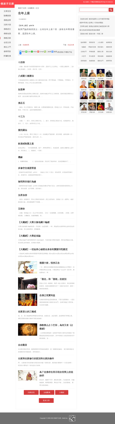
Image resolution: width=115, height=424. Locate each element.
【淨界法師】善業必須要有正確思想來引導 (94, 26)
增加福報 (100, 56)
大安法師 (101, 108)
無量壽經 (92, 60)
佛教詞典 (7, 38)
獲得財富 (92, 42)
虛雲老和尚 (84, 96)
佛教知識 (7, 33)
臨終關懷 (84, 42)
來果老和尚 (92, 96)
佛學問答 (7, 51)
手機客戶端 (68, 52)
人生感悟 (100, 42)
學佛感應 (92, 51)
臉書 (54, 52)
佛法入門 (7, 47)
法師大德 (7, 25)
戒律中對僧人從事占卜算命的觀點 (91, 23)
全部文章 (7, 42)
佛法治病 (109, 51)
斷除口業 (100, 51)
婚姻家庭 (109, 56)
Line (28, 52)
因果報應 (84, 60)
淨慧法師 (84, 74)
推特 (22, 52)
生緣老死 (26, 45)
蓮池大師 (92, 85)
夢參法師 (92, 108)
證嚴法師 (109, 96)
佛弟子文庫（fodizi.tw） (61, 418)
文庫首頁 (7, 11)
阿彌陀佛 (7, 56)
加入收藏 (86, 2)
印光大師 (109, 74)
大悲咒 (84, 56)
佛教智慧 (109, 47)
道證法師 (101, 96)
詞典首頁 (31, 392)
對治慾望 (92, 56)
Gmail (40, 52)
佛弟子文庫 (22, 8)
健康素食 (109, 42)
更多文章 (46, 400)
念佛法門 (84, 51)
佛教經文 (7, 29)
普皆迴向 (100, 47)
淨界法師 (92, 74)
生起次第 (71, 45)
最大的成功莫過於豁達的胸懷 (90, 30)
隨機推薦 (7, 16)
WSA (34, 52)
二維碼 (47, 52)
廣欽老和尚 (109, 85)
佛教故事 (7, 20)
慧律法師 (84, 85)
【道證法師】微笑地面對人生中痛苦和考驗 (94, 19)
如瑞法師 (109, 108)
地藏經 (84, 47)
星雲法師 (101, 74)
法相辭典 (31, 8)
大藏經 (61, 392)
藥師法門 (100, 60)
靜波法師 (101, 85)
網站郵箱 (60, 52)
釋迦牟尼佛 (92, 47)
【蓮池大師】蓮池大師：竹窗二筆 (91, 34)
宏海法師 (84, 108)
